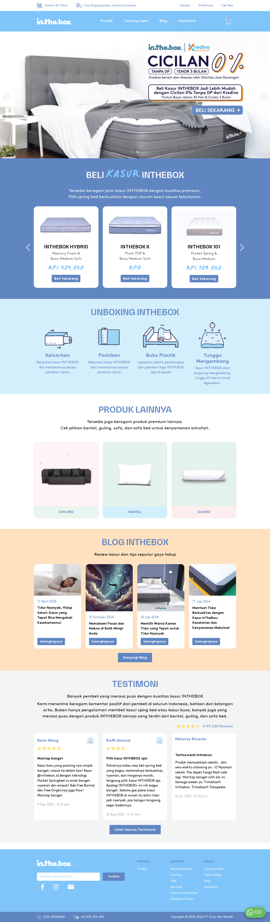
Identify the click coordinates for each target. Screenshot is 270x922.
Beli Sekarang (66, 278)
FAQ (173, 881)
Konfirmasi (205, 5)
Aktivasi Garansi (181, 868)
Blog (163, 21)
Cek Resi (227, 5)
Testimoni (187, 21)
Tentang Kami (136, 21)
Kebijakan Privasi (181, 898)
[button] (132, 152)
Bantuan (176, 887)
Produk (107, 21)
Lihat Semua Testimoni (135, 826)
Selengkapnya (51, 641)
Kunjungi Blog (135, 657)
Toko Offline (212, 875)
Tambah (113, 876)
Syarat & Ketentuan (184, 893)
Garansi (185, 5)
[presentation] (6, 96)
